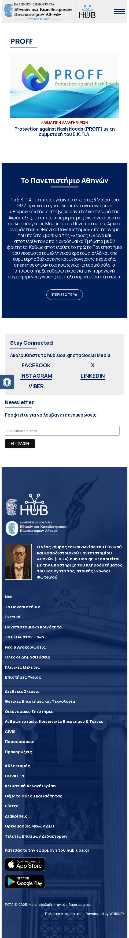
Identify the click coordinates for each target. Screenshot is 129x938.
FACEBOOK (36, 365)
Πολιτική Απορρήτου (63, 913)
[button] (7, 382)
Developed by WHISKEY (105, 913)
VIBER (36, 386)
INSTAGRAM (36, 375)
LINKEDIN (92, 375)
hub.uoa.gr (78, 850)
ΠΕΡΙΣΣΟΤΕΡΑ (64, 294)
